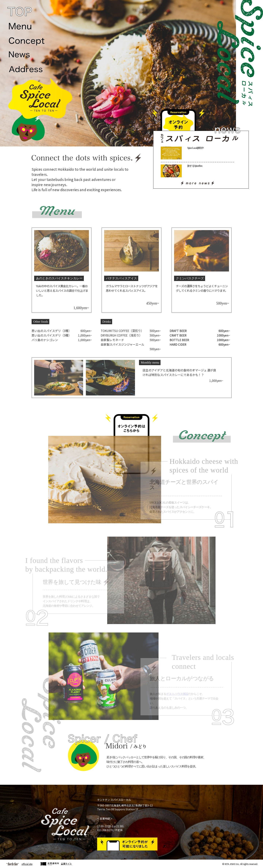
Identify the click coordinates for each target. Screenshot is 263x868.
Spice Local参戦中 (195, 148)
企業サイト (66, 863)
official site (27, 863)
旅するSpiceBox (194, 166)
